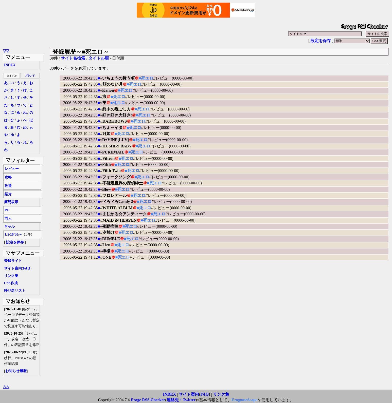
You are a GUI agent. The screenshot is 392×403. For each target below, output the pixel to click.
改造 (8, 186)
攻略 (8, 177)
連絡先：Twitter (181, 400)
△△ (6, 387)
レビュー (12, 169)
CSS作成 (11, 283)
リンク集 (11, 276)
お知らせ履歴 (16, 371)
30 (16, 234)
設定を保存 (321, 41)
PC (7, 210)
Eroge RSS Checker (148, 400)
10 (12, 234)
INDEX (9, 65)
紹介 (8, 194)
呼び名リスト (14, 291)
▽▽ (6, 51)
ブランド (30, 75)
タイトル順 (98, 58)
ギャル (9, 226)
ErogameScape (244, 400)
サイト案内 (13, 268)
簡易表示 (11, 202)
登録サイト (13, 261)
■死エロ (146, 78)
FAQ (26, 268)
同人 (8, 218)
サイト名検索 (73, 58)
